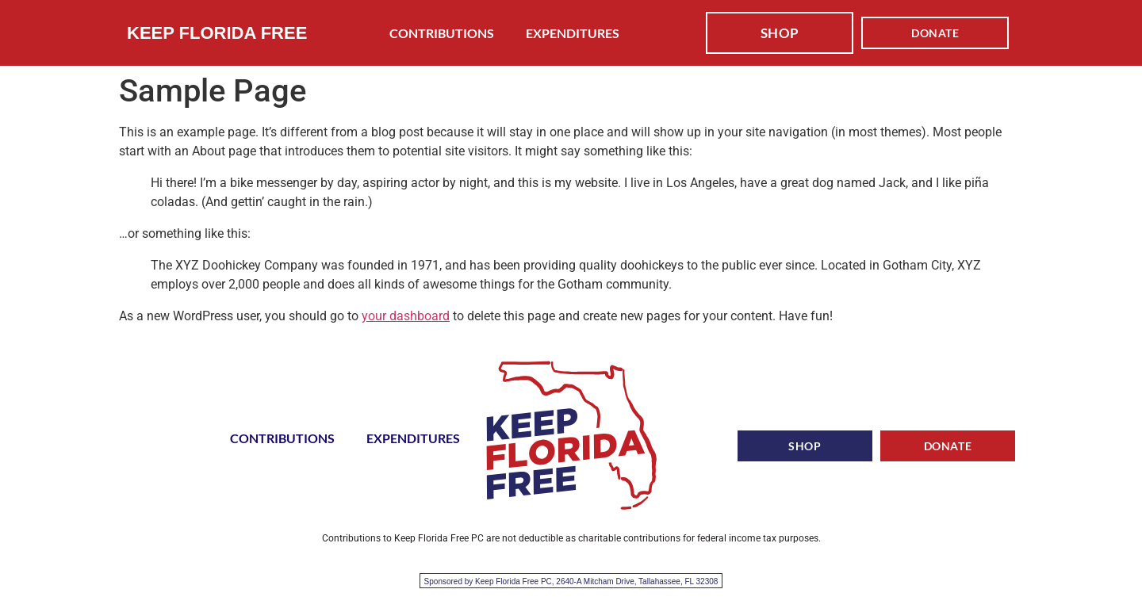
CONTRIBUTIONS (441, 32)
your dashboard (406, 315)
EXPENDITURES (572, 32)
